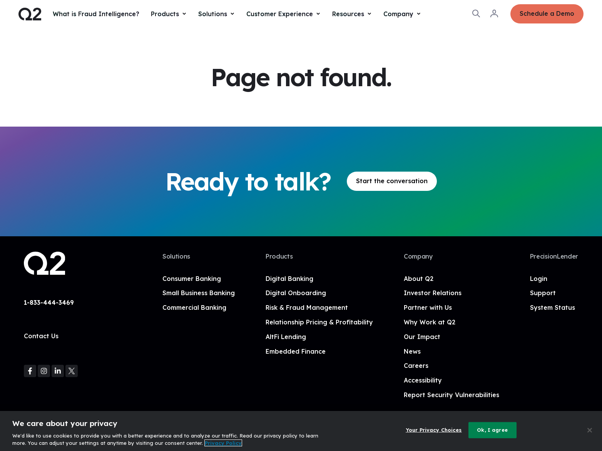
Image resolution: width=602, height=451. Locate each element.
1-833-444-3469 (49, 302)
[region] (301, 431)
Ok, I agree (492, 430)
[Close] (589, 430)
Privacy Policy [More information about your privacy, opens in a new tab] (223, 443)
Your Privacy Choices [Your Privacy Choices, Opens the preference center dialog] (434, 430)
